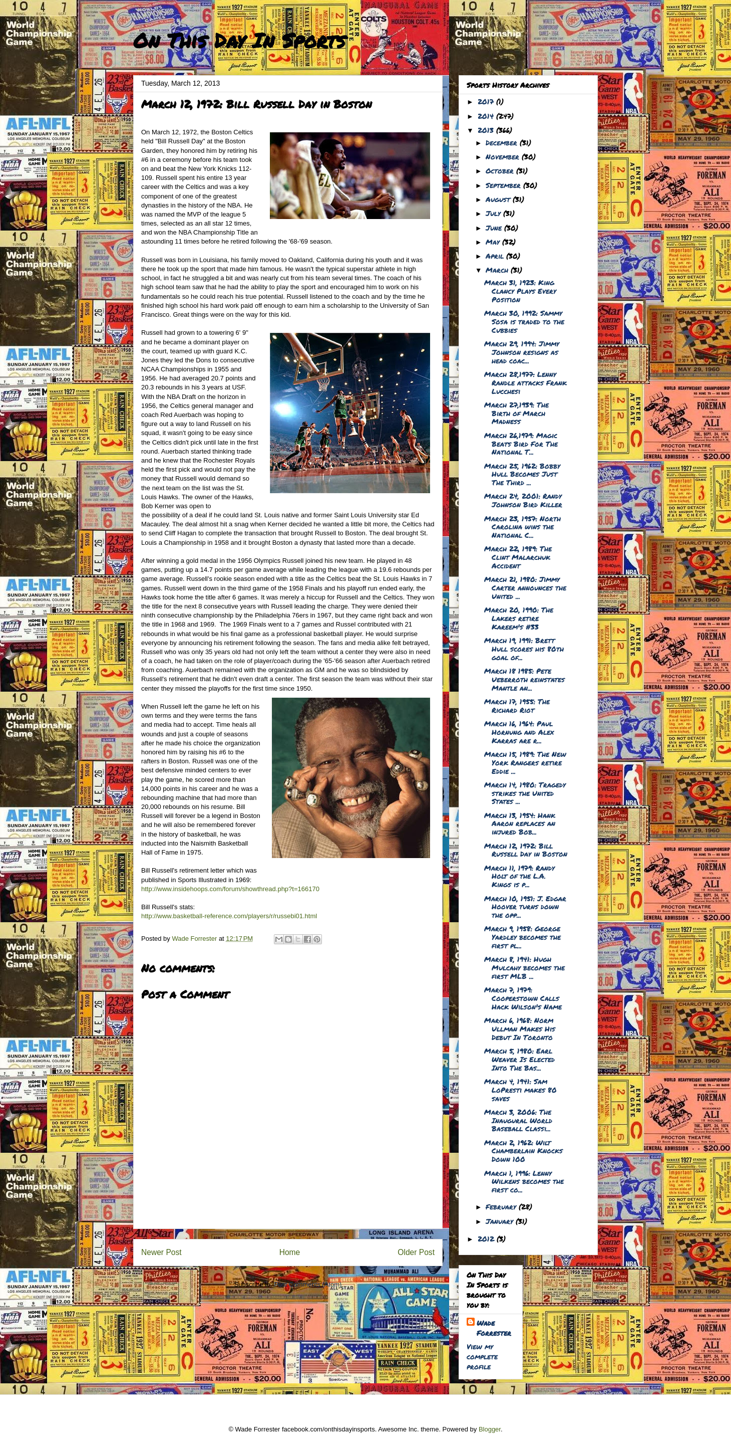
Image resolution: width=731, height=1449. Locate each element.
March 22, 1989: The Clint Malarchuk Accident (518, 556)
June (495, 228)
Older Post (416, 1252)
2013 (487, 130)
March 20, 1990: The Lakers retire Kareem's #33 (518, 618)
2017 (487, 101)
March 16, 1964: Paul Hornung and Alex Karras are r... (519, 731)
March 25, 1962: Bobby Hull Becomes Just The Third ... (522, 474)
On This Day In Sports (239, 40)
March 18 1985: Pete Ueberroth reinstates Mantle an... (524, 679)
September (504, 185)
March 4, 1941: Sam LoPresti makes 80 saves (520, 1089)
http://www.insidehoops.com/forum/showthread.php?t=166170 (230, 889)
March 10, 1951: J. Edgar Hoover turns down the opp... (525, 906)
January (501, 1221)
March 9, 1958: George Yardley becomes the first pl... (522, 936)
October (501, 170)
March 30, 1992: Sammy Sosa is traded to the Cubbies (524, 321)
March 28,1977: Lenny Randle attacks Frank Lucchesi (525, 382)
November (504, 156)
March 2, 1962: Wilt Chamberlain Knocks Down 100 (523, 1150)
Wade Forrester (494, 1328)
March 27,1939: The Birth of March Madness (516, 413)
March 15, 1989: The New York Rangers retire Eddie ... (525, 762)
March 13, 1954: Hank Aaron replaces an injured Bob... (519, 823)
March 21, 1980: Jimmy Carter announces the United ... (525, 587)
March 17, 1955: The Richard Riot (517, 705)
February (502, 1206)
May (494, 242)
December (503, 142)
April (496, 256)
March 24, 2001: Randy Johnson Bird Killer (523, 500)
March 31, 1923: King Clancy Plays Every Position (520, 290)
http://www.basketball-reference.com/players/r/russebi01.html (229, 916)
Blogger (490, 1429)
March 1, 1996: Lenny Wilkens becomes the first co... (524, 1181)
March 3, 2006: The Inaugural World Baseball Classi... (518, 1120)
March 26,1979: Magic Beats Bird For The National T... (521, 443)
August (499, 199)
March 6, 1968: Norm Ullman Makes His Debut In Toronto (519, 1028)
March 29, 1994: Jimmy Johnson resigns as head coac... (521, 351)
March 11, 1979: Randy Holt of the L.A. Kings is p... (519, 876)
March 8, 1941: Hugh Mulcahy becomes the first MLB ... (524, 967)
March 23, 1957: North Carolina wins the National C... (522, 526)
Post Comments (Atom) (307, 1284)
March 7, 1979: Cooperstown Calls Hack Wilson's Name (523, 997)
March (498, 270)
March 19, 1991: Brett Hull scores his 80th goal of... (524, 648)
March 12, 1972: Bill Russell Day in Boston (525, 850)
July (494, 213)
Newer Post (161, 1252)
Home (289, 1252)
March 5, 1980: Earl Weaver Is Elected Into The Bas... (519, 1059)
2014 (487, 116)
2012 (487, 1238)
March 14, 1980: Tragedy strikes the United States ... (525, 792)
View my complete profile (482, 1356)
